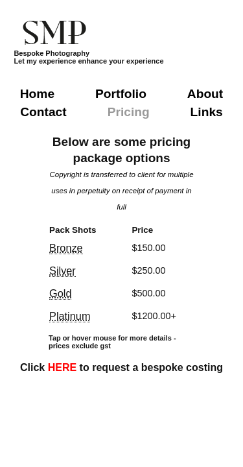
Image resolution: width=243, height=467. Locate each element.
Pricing (129, 112)
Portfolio (120, 94)
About (205, 94)
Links (207, 112)
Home (37, 94)
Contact (43, 112)
